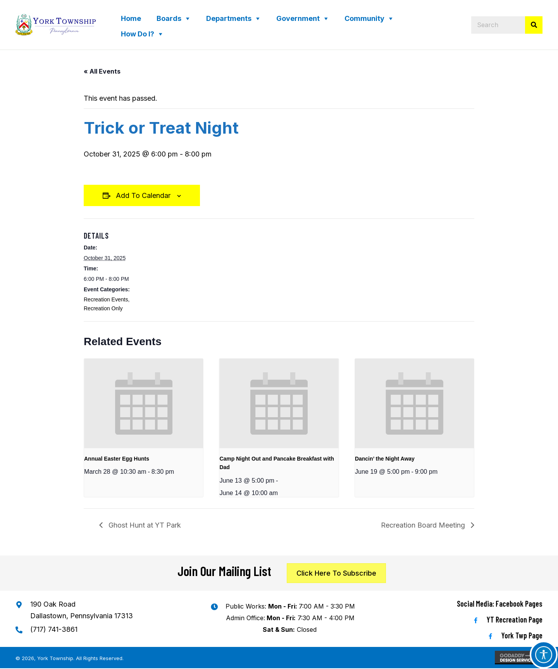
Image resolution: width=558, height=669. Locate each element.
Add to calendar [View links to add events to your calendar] (143, 195)
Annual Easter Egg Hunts (116, 459)
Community (364, 18)
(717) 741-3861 (54, 629)
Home (131, 18)
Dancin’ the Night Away (385, 459)
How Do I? (137, 34)
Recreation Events (106, 299)
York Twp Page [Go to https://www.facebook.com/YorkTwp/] (521, 635)
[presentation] (143, 403)
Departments (228, 18)
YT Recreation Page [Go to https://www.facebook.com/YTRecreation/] (514, 619)
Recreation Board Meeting (424, 525)
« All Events (102, 71)
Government (298, 18)
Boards (169, 18)
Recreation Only (103, 308)
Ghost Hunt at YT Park (144, 525)
